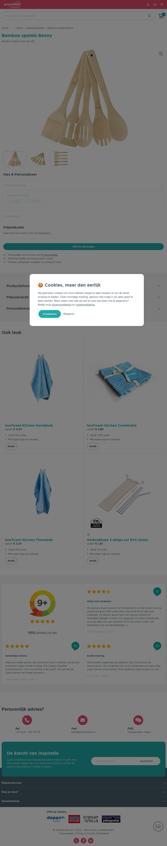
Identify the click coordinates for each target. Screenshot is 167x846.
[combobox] (73, 16)
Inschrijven (146, 761)
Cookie (91, 833)
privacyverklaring (61, 304)
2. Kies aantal (12, 216)
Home (5, 28)
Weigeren (68, 313)
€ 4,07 (13, 429)
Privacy (80, 833)
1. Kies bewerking (14, 185)
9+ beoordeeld (49, 255)
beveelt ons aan (42, 632)
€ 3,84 (95, 429)
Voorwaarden (66, 833)
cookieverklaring (85, 304)
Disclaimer (103, 833)
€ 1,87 (95, 543)
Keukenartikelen (35, 28)
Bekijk (11, 446)
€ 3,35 (13, 543)
